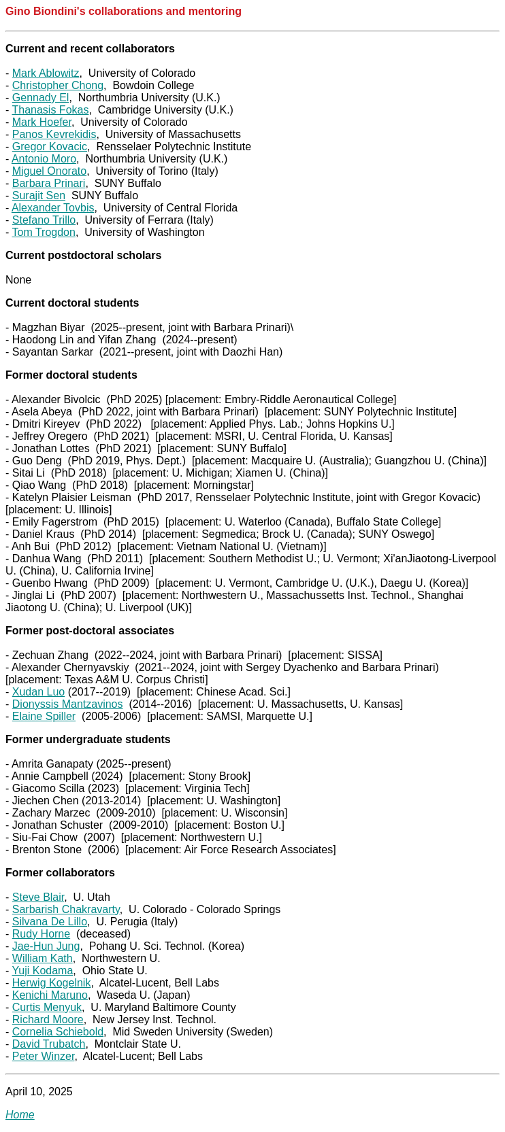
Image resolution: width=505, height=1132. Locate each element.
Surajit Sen (38, 195)
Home (20, 1114)
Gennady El (40, 97)
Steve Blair (38, 897)
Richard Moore (48, 1019)
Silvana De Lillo (49, 921)
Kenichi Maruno (50, 995)
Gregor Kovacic (49, 146)
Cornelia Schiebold (57, 1031)
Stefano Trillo (44, 220)
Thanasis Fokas (50, 110)
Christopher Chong (57, 85)
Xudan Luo (38, 692)
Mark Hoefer (41, 122)
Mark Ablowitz (46, 73)
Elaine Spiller (44, 716)
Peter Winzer (43, 1056)
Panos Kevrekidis (54, 134)
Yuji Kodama (42, 970)
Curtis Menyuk (47, 1007)
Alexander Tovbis (53, 207)
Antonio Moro (44, 159)
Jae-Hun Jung (46, 946)
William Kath (42, 958)
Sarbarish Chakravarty (66, 909)
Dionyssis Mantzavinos (67, 704)
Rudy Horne (41, 934)
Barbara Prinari (49, 183)
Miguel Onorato (49, 171)
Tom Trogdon (43, 232)
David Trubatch (49, 1044)
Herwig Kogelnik (51, 983)
